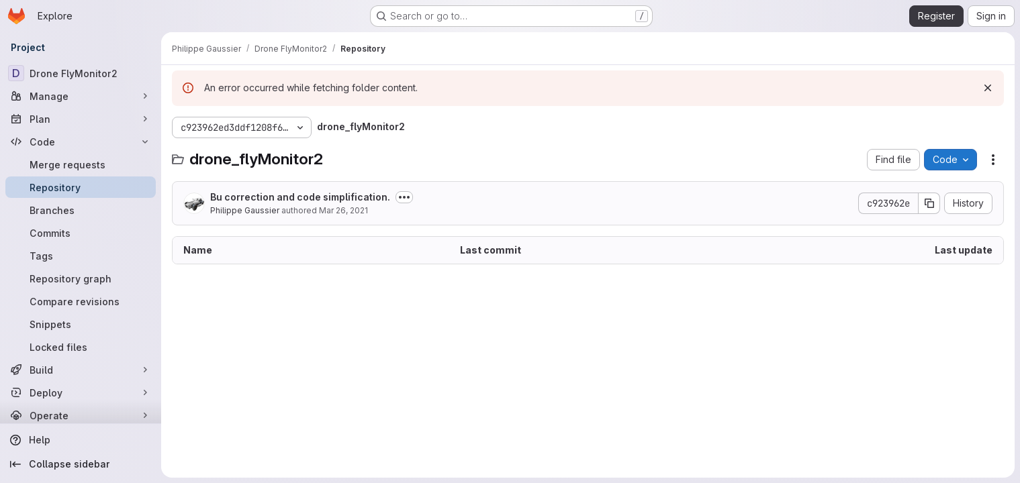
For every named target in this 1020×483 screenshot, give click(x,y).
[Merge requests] (80, 164)
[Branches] (80, 210)
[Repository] (80, 187)
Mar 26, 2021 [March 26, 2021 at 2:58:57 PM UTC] (343, 210)
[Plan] (80, 118)
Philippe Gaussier (244, 210)
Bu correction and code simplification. (300, 197)
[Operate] (80, 415)
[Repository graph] (80, 278)
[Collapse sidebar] (80, 464)
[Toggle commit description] (404, 197)
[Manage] (80, 96)
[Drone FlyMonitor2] (80, 73)
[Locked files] (80, 347)
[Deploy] (80, 392)
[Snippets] (80, 324)
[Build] (80, 369)
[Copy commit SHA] (929, 203)
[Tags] (80, 255)
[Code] (80, 141)
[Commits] (80, 233)
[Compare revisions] (80, 301)
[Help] (80, 440)
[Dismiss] (988, 88)
